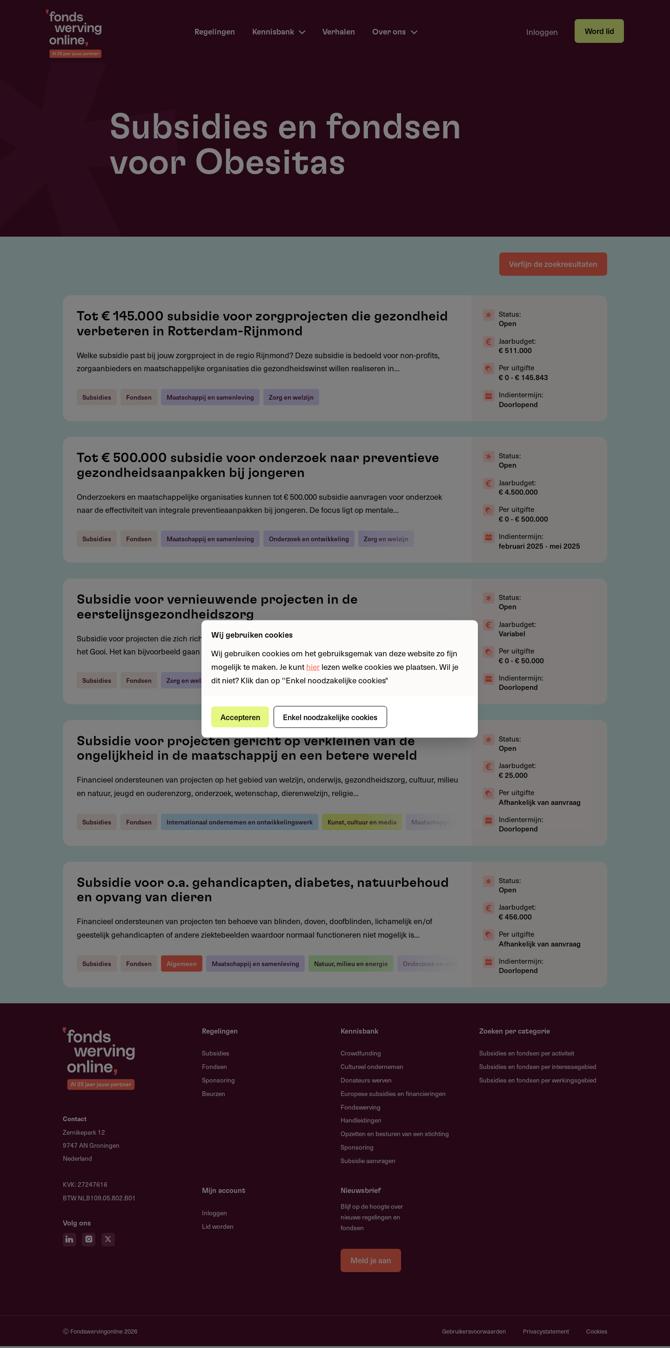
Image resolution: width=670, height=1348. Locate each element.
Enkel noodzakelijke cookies (333, 716)
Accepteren (241, 716)
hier (313, 666)
